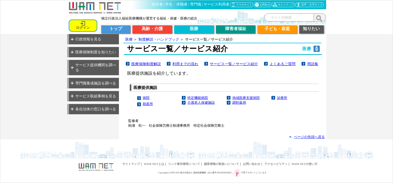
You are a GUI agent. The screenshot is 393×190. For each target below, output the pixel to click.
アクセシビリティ (276, 163)
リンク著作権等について (184, 163)
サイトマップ (131, 163)
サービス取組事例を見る (93, 96)
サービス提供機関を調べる (93, 67)
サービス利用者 (216, 4)
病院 (146, 98)
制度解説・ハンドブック (158, 39)
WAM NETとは (154, 163)
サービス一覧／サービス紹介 (234, 64)
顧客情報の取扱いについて (221, 163)
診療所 (282, 98)
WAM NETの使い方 (304, 163)
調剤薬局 (239, 102)
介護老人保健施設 (201, 102)
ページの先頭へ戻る (309, 137)
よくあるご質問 (282, 64)
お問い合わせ (251, 163)
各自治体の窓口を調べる (93, 109)
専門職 (195, 4)
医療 (129, 39)
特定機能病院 (197, 98)
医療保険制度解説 (146, 64)
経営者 (157, 4)
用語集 (312, 64)
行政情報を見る (86, 39)
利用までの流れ (185, 64)
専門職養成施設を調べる (93, 83)
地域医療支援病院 (246, 98)
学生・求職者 (176, 4)
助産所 (148, 104)
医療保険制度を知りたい (93, 52)
